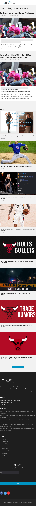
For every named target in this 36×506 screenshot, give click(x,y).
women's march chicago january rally (9, 91)
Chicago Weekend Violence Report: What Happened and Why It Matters (16, 293)
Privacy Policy (5, 444)
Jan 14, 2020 (3, 15)
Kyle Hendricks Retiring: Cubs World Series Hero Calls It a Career (16, 166)
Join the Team (5, 448)
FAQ (3, 457)
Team (3, 446)
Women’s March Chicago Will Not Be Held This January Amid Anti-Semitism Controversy (15, 56)
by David (10, 59)
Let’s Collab (4, 453)
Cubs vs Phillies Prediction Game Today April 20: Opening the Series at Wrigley (17, 411)
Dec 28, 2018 (3, 59)
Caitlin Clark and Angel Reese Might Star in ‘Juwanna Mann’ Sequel (17, 136)
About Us (4, 439)
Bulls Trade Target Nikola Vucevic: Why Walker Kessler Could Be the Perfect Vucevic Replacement (17, 358)
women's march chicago (13, 89)
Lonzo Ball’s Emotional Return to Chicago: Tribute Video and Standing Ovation (18, 229)
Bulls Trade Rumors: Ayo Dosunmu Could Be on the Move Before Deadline (16, 326)
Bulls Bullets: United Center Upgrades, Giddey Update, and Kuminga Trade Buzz (17, 261)
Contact (3, 455)
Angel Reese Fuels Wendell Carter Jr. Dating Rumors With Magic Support (16, 197)
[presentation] (10, 478)
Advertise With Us (5, 451)
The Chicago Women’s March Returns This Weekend (17, 13)
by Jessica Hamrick (12, 15)
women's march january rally (24, 91)
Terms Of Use (5, 441)
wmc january (4, 89)
